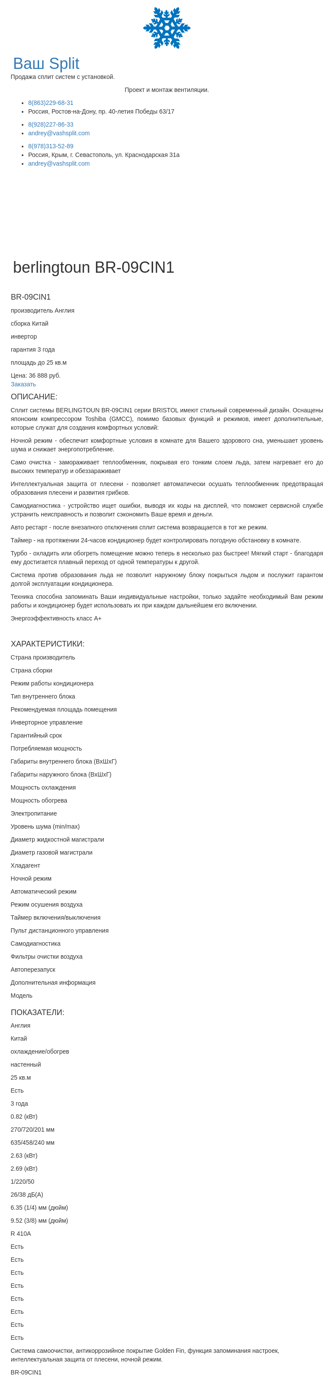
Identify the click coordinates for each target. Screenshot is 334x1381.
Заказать (23, 384)
